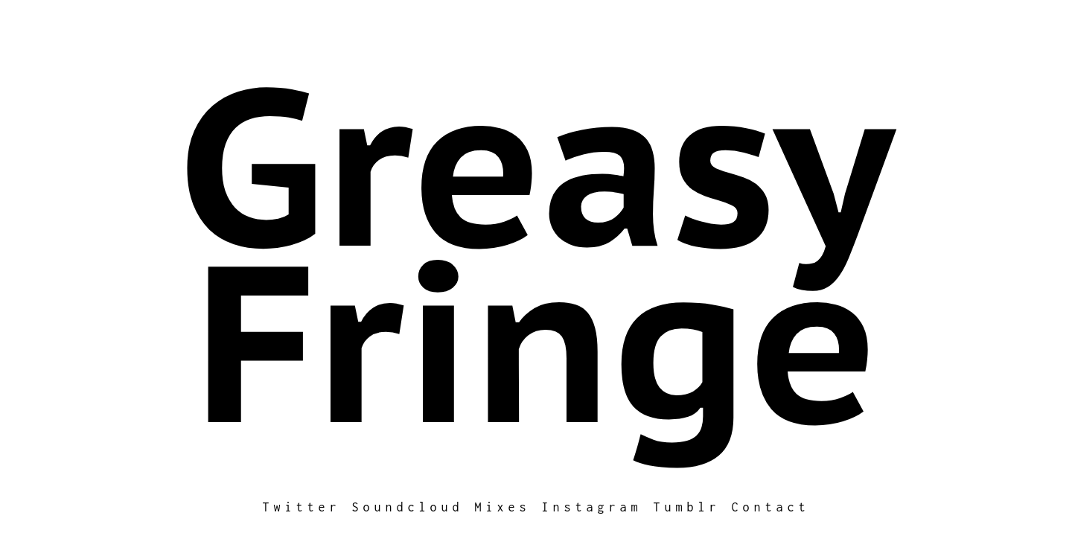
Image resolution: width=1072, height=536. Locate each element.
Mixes (503, 507)
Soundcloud (408, 507)
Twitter (302, 507)
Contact (771, 507)
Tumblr (687, 507)
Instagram (592, 507)
